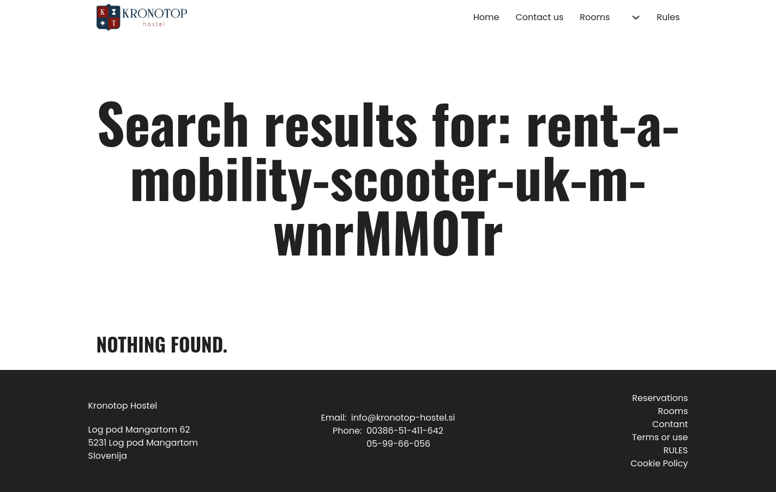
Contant (670, 424)
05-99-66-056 (398, 444)
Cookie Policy (659, 463)
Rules (668, 17)
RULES (675, 450)
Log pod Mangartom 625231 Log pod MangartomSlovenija (143, 442)
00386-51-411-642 (404, 430)
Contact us (539, 17)
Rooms (595, 17)
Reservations (660, 398)
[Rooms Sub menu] (635, 17)
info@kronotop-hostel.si (403, 417)
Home (486, 17)
